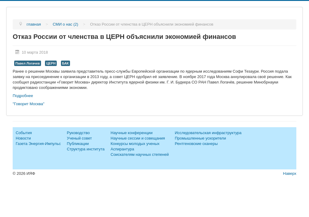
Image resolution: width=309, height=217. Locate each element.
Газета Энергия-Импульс (38, 143)
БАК (65, 63)
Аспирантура (122, 149)
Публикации (78, 143)
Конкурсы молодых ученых (135, 143)
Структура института (85, 149)
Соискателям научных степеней (140, 154)
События (24, 133)
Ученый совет (79, 138)
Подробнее (23, 95)
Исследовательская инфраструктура (208, 133)
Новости (23, 138)
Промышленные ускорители (200, 138)
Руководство (78, 133)
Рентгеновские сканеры (196, 143)
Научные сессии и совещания (138, 138)
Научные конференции (132, 133)
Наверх (289, 173)
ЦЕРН (51, 63)
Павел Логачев (27, 63)
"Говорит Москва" (28, 104)
